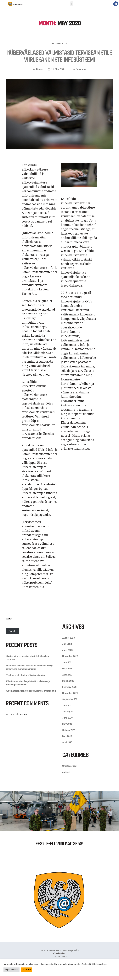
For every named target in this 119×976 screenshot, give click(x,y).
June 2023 (67, 650)
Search (9, 618)
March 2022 (68, 681)
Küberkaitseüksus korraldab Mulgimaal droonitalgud (31, 690)
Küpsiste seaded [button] (11, 970)
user (41, 69)
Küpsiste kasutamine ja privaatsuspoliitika (60, 950)
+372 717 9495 (59, 956)
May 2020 (67, 724)
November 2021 (70, 693)
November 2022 (70, 656)
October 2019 (68, 730)
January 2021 (69, 711)
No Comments (79, 69)
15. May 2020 (58, 69)
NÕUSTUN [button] (27, 970)
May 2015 (67, 736)
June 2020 (67, 717)
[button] (71, 3)
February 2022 (69, 687)
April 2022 (67, 674)
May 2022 (67, 668)
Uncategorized (59, 43)
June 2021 (67, 705)
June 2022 (67, 662)
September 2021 (70, 699)
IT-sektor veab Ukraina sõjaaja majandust (25, 675)
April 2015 (67, 742)
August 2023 (68, 638)
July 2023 (67, 644)
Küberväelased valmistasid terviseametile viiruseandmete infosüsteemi (59, 56)
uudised (66, 772)
